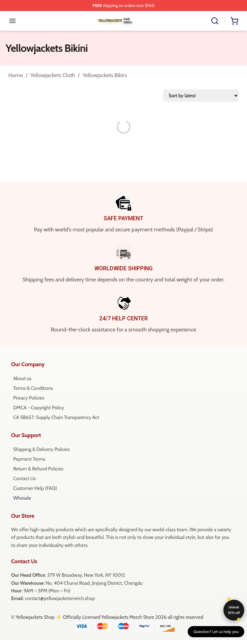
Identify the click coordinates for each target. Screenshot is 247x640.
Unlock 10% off (234, 610)
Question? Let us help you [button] (216, 631)
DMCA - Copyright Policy (38, 407)
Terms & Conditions (33, 388)
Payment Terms (29, 459)
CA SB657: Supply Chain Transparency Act (56, 417)
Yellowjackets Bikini (104, 75)
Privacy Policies (28, 398)
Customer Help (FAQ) (35, 488)
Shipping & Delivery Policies (41, 449)
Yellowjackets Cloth (52, 75)
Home (15, 75)
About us (22, 378)
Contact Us (24, 478)
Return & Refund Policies (38, 469)
